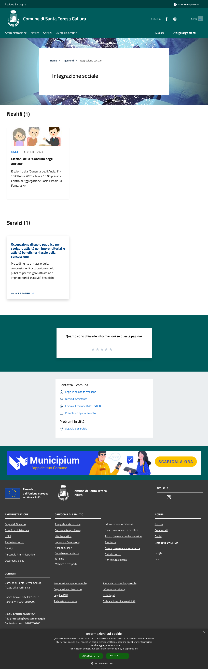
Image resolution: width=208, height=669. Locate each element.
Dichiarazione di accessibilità (119, 601)
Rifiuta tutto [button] (117, 655)
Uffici (8, 536)
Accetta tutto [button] (90, 655)
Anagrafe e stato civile (67, 524)
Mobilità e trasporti (66, 564)
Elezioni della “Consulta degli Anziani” (32, 161)
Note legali (109, 595)
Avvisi (14, 152)
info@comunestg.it (23, 614)
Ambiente (110, 542)
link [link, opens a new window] (136, 648)
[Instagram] (169, 18)
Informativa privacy (114, 589)
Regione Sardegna (15, 4)
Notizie (159, 524)
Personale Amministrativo (20, 554)
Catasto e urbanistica (67, 553)
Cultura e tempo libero (67, 530)
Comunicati (161, 530)
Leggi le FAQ (61, 595)
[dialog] (104, 649)
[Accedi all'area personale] (186, 4)
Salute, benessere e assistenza (122, 548)
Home (53, 60)
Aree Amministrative (17, 530)
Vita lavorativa (63, 536)
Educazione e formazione (119, 524)
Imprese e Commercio (67, 542)
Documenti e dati (14, 561)
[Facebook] (160, 18)
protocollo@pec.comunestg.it (27, 618)
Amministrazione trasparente (119, 583)
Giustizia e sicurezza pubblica (121, 530)
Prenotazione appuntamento (70, 583)
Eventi (158, 559)
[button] (104, 663)
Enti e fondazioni (14, 542)
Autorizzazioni (113, 554)
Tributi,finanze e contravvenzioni (123, 536)
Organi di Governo (15, 524)
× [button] (204, 632)
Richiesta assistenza (65, 601)
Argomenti (68, 60)
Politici (9, 548)
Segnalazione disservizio (68, 589)
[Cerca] (199, 19)
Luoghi (158, 553)
